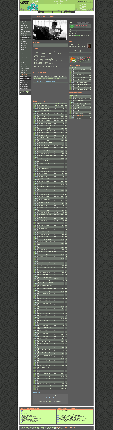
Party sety (24, 413)
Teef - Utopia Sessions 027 (43, 210)
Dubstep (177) (24, 33)
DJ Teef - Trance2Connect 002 (44, 340)
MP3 (35, 427)
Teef (78, 44)
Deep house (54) (24, 27)
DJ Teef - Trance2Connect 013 (44, 365)
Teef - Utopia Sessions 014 (43, 236)
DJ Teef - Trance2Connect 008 (44, 358)
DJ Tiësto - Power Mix (79, 96)
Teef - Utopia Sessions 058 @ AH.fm (45, 128)
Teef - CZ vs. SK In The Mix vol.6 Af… (45, 251)
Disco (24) (23, 29)
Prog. (57, 113)
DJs (45, 427)
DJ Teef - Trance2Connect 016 (44, 374)
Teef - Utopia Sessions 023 (43, 225)
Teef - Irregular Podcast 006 (43, 105)
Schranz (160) (24, 66)
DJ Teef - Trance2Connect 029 (44, 322)
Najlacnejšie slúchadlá (61, 427)
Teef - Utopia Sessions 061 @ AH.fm (45, 123)
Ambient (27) (23, 21)
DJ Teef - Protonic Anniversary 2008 (45, 288)
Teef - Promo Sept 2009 (43, 254)
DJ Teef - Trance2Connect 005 (44, 345)
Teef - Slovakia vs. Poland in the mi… (45, 270)
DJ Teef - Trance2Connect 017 (44, 376)
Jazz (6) (22, 51)
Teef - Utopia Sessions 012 (43, 249)
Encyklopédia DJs (24, 82)
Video (38, 427)
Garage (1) (23, 41)
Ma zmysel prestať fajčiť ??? (29, 421)
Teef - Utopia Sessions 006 (43, 269)
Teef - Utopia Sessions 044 (43, 163)
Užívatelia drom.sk (24, 86)
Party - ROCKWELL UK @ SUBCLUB (67, 417)
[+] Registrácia (68, 12)
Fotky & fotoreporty (24, 78)
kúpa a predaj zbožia (27, 419)
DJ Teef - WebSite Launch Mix (44, 323)
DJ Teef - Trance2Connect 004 (44, 343)
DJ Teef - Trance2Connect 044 (44, 291)
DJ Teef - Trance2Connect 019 (44, 380)
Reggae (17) (23, 64)
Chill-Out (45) (24, 25)
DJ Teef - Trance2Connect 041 (44, 300)
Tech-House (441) (25, 68)
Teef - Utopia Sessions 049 (43, 145)
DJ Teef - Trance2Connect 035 (44, 313)
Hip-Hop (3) (23, 47)
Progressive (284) (25, 57)
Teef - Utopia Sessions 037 (43, 184)
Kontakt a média (23, 88)
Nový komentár (50, 397)
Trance (55, 106)
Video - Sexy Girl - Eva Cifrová (66, 410)
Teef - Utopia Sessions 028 (43, 209)
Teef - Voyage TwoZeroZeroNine (44, 237)
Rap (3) (22, 62)
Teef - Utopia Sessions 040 (43, 176)
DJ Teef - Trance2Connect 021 (44, 383)
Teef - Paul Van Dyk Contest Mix (44, 226)
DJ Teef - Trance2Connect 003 (44, 341)
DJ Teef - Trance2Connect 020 (44, 381)
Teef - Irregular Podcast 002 (43, 115)
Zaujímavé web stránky (27, 415)
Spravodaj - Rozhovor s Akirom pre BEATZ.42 (69, 415)
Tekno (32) (23, 72)
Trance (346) (24, 74)
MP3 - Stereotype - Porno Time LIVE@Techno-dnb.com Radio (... (74, 413)
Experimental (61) (25, 37)
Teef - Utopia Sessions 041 (43, 171)
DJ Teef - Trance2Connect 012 (44, 363)
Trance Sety (25, 417)
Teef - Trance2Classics (42, 174)
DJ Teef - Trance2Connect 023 (44, 336)
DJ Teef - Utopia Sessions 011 (44, 252)
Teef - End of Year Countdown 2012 (45, 155)
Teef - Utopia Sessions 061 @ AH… (81, 87)
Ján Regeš (61, 428)
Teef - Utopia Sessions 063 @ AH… (81, 84)
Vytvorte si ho (50, 401)
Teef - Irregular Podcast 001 (43, 116)
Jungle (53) (23, 53)
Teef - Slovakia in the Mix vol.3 (44, 137)
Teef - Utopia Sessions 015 (43, 234)
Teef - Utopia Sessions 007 (43, 265)
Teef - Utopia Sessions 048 (43, 148)
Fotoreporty (31, 427)
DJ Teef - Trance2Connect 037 (44, 308)
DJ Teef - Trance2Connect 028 (44, 325)
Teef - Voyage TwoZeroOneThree (44, 118)
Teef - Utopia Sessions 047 (43, 153)
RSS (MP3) (73, 427)
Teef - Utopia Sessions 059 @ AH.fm (45, 127)
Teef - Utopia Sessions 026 (43, 212)
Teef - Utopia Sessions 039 (43, 181)
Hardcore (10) (24, 43)
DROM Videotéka (24, 76)
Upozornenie (36, 42)
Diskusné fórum (23, 84)
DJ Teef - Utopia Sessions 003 (44, 280)
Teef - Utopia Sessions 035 (43, 194)
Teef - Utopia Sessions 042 (43, 166)
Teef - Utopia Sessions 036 (43, 188)
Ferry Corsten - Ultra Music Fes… (81, 98)
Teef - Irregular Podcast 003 (43, 113)
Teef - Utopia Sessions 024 (43, 220)
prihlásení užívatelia (56, 399)
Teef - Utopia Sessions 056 (43, 133)
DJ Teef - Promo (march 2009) (44, 274)
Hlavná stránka (23, 16)
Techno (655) (24, 70)
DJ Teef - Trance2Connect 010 (44, 360)
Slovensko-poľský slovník (28, 410)
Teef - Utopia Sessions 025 (43, 215)
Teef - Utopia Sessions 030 (43, 205)
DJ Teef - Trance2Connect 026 (44, 330)
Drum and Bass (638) (25, 31)
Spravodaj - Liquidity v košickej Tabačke (68, 419)
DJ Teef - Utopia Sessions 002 (44, 293)
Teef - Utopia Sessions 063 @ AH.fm (45, 120)
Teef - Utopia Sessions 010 (43, 256)
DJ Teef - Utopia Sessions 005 (44, 272)
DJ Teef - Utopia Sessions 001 (44, 296)
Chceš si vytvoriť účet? (25, 93)
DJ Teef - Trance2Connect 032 (44, 318)
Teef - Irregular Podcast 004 (43, 108)
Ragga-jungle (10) (25, 60)
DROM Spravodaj (24, 18)
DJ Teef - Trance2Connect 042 (44, 298)
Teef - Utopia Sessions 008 (43, 261)
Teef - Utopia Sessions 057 (43, 132)
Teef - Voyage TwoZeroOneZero (44, 214)
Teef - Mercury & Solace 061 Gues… (45, 267)
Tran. (58, 105)
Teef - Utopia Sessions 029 (43, 207)
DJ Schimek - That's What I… (80, 105)
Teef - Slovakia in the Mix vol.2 (44, 186)
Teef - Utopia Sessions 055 (43, 135)
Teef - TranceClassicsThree (43, 173)
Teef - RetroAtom (41, 247)
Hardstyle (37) (24, 45)
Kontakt (53, 427)
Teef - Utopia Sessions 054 (43, 139)
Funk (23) (23, 39)
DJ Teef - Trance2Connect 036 (44, 311)
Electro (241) (23, 35)
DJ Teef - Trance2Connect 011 (44, 362)
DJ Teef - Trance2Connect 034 (44, 315)
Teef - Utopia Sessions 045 (43, 158)
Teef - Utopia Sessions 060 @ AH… (81, 89)
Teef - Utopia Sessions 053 (43, 140)
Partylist (22, 80)
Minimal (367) (24, 55)
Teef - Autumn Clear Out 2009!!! (44, 239)
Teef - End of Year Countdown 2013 (45, 130)
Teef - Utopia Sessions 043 (43, 165)
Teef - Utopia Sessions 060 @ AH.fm (45, 125)
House (55, 247)
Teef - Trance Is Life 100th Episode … (45, 241)
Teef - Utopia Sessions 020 (80, 110)
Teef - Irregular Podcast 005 (43, 106)
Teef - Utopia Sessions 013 (43, 246)
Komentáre (36, 392)
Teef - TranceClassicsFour (43, 147)
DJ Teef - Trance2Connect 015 (44, 373)
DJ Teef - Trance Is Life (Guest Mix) (45, 310)
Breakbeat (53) (24, 23)
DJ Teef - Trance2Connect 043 (44, 295)
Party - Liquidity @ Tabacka (65, 421)
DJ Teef (76, 29)
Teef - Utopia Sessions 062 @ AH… (81, 86)
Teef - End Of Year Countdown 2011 (45, 192)
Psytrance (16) (24, 59)
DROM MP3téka (24, 19)
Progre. (55, 105)
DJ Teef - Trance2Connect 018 (44, 378)
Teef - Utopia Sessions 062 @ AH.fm (45, 121)
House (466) (23, 49)
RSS (68, 427)
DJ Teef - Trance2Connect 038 (44, 306)
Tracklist (35, 48)
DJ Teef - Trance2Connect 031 (44, 320)
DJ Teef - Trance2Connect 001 (44, 338)
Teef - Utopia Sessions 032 (43, 196)
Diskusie (49, 427)
